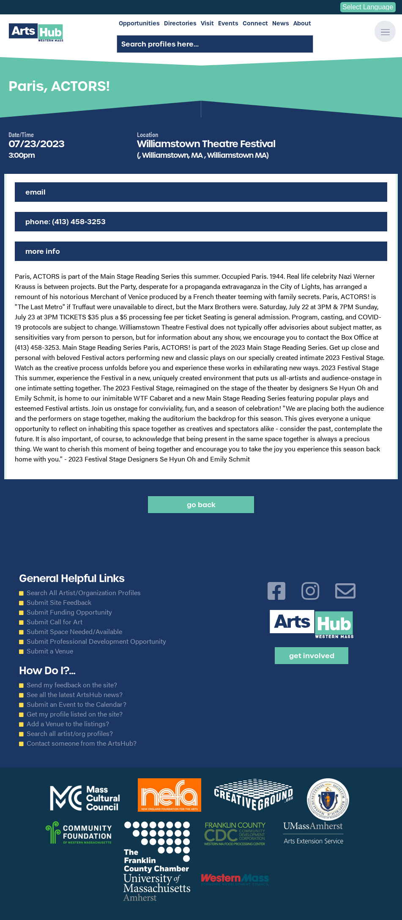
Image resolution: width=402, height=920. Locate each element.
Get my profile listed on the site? (75, 714)
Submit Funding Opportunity (69, 612)
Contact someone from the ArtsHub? (82, 743)
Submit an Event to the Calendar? (76, 704)
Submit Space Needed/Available (74, 631)
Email (35, 192)
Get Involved (311, 655)
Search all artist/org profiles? (70, 733)
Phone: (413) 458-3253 (65, 221)
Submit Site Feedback (59, 602)
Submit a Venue (50, 651)
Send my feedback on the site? (72, 684)
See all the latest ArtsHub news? (75, 694)
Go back (201, 504)
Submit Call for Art (54, 621)
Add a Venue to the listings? (68, 723)
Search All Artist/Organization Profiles (84, 592)
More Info (42, 251)
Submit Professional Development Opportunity (96, 641)
